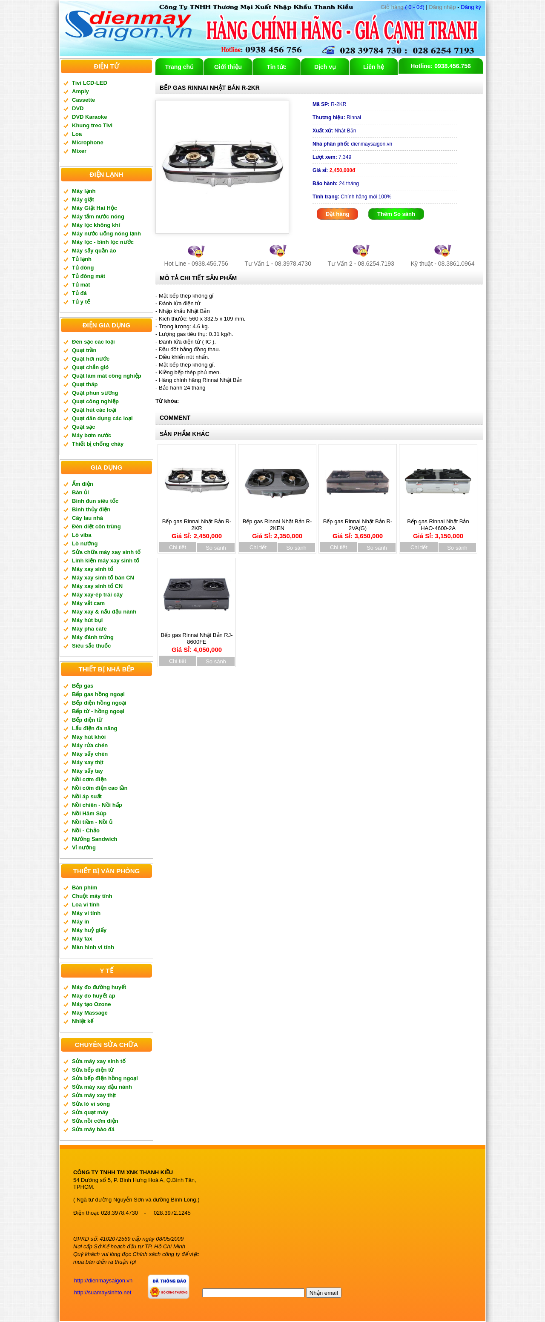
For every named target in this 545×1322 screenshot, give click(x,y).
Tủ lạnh (82, 259)
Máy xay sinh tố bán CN (103, 577)
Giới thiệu (228, 66)
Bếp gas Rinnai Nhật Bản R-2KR (197, 525)
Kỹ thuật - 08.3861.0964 (443, 263)
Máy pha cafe (89, 628)
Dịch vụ (325, 66)
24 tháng (336, 183)
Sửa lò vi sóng (91, 1104)
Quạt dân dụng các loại (102, 418)
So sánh (216, 548)
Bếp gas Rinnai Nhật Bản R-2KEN (277, 525)
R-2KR (329, 104)
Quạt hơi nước (90, 359)
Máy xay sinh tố (92, 569)
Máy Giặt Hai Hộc (94, 208)
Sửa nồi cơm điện (95, 1121)
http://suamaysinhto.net (102, 1292)
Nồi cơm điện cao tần (99, 788)
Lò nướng (85, 543)
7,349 (332, 157)
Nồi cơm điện (89, 779)
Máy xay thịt (87, 762)
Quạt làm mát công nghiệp (106, 376)
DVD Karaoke (89, 117)
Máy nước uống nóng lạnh (106, 233)
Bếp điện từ (87, 720)
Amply (80, 91)
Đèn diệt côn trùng (96, 526)
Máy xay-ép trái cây (97, 594)
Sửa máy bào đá (93, 1129)
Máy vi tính (86, 913)
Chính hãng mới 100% (352, 197)
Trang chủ (179, 66)
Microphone (87, 142)
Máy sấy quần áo (94, 250)
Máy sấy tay (87, 771)
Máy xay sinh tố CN (97, 586)
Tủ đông (83, 267)
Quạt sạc (83, 427)
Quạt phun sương (95, 393)
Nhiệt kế (82, 1021)
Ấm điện (82, 484)
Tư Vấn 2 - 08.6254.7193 (361, 263)
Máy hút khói (89, 737)
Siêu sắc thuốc (91, 645)
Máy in (80, 921)
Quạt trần (84, 350)
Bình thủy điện (91, 509)
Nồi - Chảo (86, 830)
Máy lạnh (83, 191)
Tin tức (276, 66)
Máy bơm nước (91, 435)
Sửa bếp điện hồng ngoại (105, 1078)
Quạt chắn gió (90, 367)
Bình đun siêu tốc (95, 501)
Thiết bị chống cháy (97, 444)
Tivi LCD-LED (89, 83)
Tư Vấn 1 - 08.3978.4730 (278, 263)
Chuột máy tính (92, 896)
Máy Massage (90, 1012)
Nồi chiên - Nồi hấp (97, 805)
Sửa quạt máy (90, 1112)
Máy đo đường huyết (99, 987)
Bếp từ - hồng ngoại (98, 711)
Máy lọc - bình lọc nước (103, 242)
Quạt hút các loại (94, 410)
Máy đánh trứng (93, 637)
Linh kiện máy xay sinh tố (105, 560)
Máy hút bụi (87, 620)
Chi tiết (177, 547)
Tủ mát (81, 284)
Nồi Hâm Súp (89, 813)
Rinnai (337, 117)
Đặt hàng (337, 214)
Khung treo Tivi (92, 125)
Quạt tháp (85, 384)
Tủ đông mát (88, 276)
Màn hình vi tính (93, 947)
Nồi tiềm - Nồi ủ (92, 822)
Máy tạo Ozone (91, 1004)
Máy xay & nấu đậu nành (104, 611)
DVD (77, 108)
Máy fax (82, 938)
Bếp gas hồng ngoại (98, 694)
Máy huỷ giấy (89, 930)
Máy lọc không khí (96, 225)
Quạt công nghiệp (95, 401)
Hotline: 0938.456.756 (440, 66)
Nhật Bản (334, 131)
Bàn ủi (80, 492)
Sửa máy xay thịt (94, 1095)
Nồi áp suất (87, 796)
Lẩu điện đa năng (94, 728)
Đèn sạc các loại (93, 341)
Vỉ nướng (84, 847)
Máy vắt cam (88, 603)
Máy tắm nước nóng (98, 216)
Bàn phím (84, 887)
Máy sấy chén (90, 754)
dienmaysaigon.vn (352, 144)
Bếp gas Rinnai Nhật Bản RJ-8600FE (196, 639)
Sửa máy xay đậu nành (102, 1087)
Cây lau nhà (87, 518)
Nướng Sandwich (95, 839)
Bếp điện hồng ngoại (99, 703)
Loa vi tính (86, 904)
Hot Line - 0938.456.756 (196, 263)
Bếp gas (82, 686)
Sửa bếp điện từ (93, 1070)
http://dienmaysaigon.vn (103, 1280)
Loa (77, 134)
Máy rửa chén (90, 745)
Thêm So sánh (396, 214)
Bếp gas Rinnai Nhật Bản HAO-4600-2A (438, 525)
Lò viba (82, 535)
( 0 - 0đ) (403, 7)
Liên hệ (373, 66)
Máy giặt (83, 199)
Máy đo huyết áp (93, 995)
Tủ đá (79, 293)
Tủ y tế (81, 301)
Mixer (79, 151)
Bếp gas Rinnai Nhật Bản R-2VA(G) (358, 525)
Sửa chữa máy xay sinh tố (106, 552)
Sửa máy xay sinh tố (99, 1061)
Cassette (83, 100)
